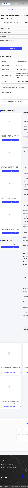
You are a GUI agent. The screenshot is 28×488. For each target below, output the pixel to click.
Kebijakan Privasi (4, 486)
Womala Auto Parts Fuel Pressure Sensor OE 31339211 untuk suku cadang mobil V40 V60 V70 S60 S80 (9, 198)
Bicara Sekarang (11, 48)
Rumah (16, 4)
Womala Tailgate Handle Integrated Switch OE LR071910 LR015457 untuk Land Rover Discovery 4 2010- (10, 229)
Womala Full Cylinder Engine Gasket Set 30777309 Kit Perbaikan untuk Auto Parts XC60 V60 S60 (10, 368)
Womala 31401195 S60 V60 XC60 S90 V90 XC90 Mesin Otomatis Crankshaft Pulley (10, 137)
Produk (23, 4)
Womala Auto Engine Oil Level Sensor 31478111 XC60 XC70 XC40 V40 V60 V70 (10, 168)
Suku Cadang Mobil (15, 9)
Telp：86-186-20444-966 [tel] (7, 464)
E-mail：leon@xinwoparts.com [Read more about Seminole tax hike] (9, 467)
